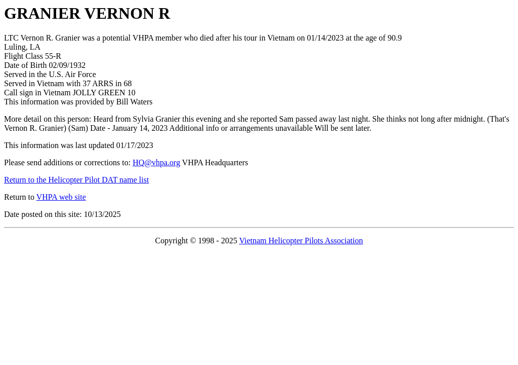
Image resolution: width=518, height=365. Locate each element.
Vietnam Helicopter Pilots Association (301, 240)
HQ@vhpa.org (156, 162)
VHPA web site (61, 197)
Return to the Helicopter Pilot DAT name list (76, 179)
